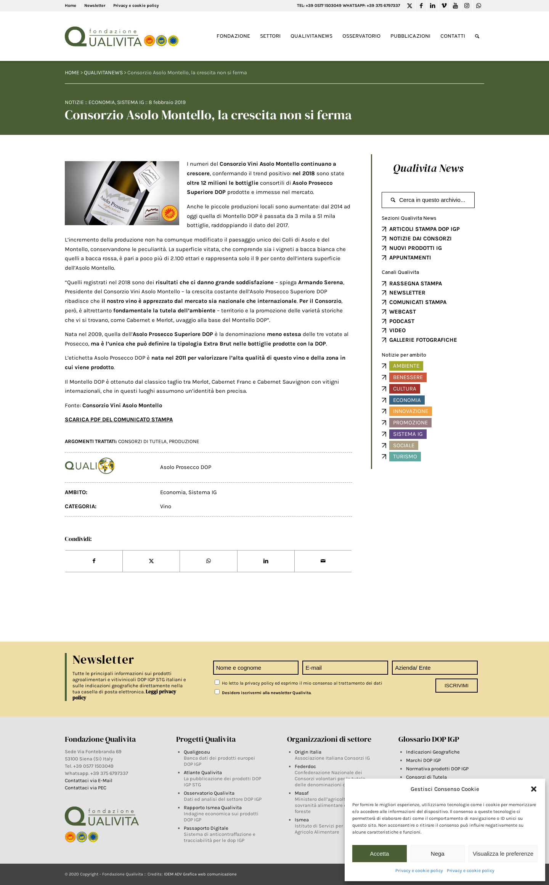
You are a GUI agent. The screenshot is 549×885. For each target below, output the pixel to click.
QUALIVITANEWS (103, 72)
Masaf (301, 793)
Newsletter (94, 5)
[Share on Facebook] (93, 561)
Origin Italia (308, 752)
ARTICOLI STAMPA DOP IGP (424, 229)
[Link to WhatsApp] (478, 5)
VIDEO (397, 330)
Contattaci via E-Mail (89, 780)
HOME (72, 72)
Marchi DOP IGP (423, 760)
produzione (184, 441)
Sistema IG (130, 102)
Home (70, 5)
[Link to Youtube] (455, 5)
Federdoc (305, 766)
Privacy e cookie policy (419, 870)
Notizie (74, 102)
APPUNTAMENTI (410, 257)
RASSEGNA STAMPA (415, 283)
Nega (438, 853)
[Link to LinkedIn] (432, 5)
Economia (101, 102)
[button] (534, 789)
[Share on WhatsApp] (208, 561)
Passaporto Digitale (206, 828)
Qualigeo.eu (197, 752)
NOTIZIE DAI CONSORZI (420, 238)
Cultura (404, 388)
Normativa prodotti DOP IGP (437, 768)
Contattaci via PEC (85, 788)
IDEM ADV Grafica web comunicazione (200, 874)
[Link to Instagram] (466, 5)
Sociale (403, 445)
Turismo (405, 456)
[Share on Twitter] (151, 561)
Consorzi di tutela (142, 441)
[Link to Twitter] (409, 5)
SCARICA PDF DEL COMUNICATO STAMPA (119, 419)
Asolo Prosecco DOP (185, 467)
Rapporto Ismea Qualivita (213, 807)
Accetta (379, 853)
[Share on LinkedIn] (266, 561)
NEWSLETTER (407, 292)
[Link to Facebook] (421, 5)
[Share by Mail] (323, 561)
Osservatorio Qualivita (209, 793)
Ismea (302, 820)
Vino (165, 506)
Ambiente (406, 365)
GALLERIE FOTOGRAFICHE (423, 339)
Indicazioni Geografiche (433, 752)
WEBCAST (402, 311)
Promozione (410, 422)
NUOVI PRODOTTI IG (415, 248)
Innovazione (410, 411)
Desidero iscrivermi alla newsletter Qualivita (263, 692)
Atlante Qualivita (203, 772)
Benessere (408, 377)
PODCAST (401, 321)
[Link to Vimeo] (443, 5)
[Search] (477, 36)
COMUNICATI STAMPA (417, 302)
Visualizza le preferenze (503, 853)
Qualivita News (428, 168)
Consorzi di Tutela (426, 777)
